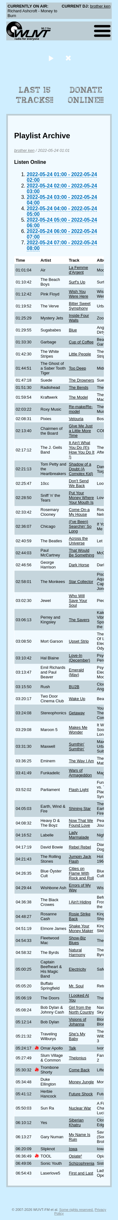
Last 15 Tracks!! (34, 95)
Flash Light (79, 789)
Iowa (73, 1148)
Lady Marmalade (79, 835)
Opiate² (75, 1156)
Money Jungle (81, 1082)
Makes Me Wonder (78, 730)
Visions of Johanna (77, 1022)
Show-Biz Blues (77, 940)
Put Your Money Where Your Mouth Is (81, 498)
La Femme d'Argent (78, 270)
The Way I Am (81, 761)
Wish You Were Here (78, 294)
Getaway (77, 713)
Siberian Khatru (76, 1122)
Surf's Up (77, 282)
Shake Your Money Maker (81, 928)
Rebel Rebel (80, 847)
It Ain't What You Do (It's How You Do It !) (81, 449)
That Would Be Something (81, 552)
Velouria (76, 418)
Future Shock (81, 1094)
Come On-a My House (79, 512)
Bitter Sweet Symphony (80, 306)
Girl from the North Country (81, 1010)
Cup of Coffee (81, 342)
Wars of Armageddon (80, 772)
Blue (73, 330)
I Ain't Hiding (80, 902)
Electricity (77, 969)
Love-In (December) (79, 658)
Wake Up (77, 698)
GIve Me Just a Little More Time (81, 431)
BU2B (74, 686)
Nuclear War (80, 1108)
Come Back (79, 1070)
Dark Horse (79, 564)
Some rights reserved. (76, 1209)
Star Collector (81, 581)
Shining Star (80, 808)
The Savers (79, 619)
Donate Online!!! (86, 95)
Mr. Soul (76, 986)
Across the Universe (78, 540)
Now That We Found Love (81, 823)
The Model (78, 397)
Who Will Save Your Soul (78, 600)
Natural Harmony (77, 952)
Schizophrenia (81, 1163)
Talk (72, 1048)
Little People (80, 354)
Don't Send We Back (79, 483)
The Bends (78, 387)
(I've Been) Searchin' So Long (80, 526)
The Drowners (81, 380)
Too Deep (77, 368)
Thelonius (78, 1058)
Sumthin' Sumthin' (76, 746)
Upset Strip (79, 641)
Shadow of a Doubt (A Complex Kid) (81, 469)
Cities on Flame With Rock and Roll (81, 873)
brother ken (100, 6)
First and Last (81, 1173)
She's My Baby (77, 1036)
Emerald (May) (76, 672)
